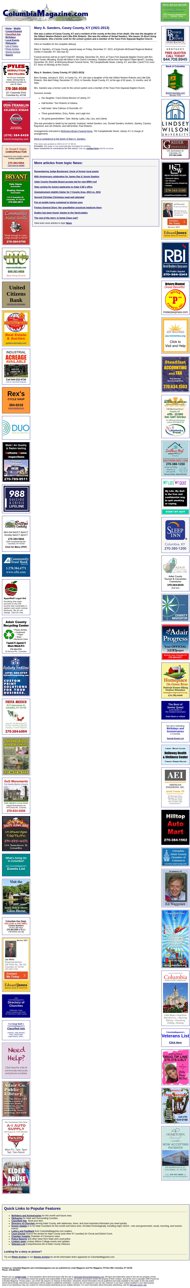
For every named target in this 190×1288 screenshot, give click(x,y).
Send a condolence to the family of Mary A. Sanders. (60, 139)
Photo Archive (12, 49)
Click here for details (16, 165)
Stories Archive (13, 52)
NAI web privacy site (138, 1285)
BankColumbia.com (175, 93)
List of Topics (12, 46)
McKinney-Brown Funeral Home (76, 131)
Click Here (175, 1042)
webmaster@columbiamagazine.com (89, 1277)
